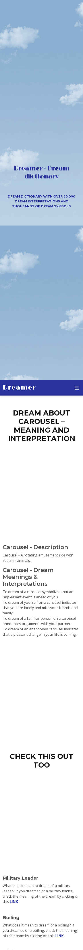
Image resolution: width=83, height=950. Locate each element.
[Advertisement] (41, 488)
